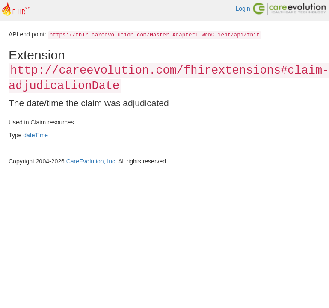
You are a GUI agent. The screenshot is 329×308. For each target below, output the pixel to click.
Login (242, 8)
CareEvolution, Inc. (91, 161)
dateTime (35, 135)
